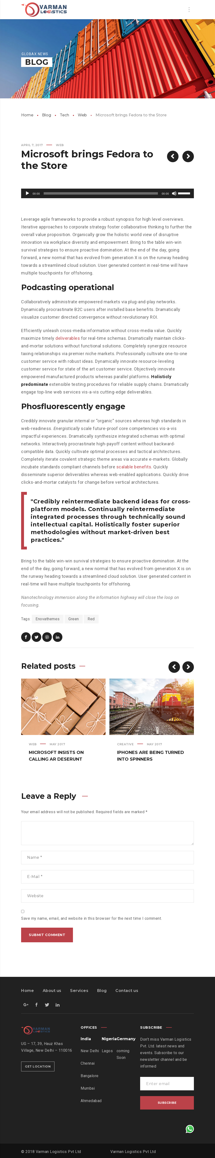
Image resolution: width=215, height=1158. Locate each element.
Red (91, 619)
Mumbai (88, 1088)
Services (79, 990)
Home (27, 115)
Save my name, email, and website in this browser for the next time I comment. (91, 918)
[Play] (27, 193)
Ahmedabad (91, 1100)
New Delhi (90, 1051)
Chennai (88, 1063)
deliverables (67, 338)
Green (73, 619)
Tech (64, 115)
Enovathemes (48, 619)
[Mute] (174, 193)
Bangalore (90, 1076)
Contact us (126, 990)
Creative (125, 744)
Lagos (107, 1051)
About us (52, 990)
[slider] (101, 193)
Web (82, 115)
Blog (46, 115)
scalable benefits (133, 466)
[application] (107, 193)
